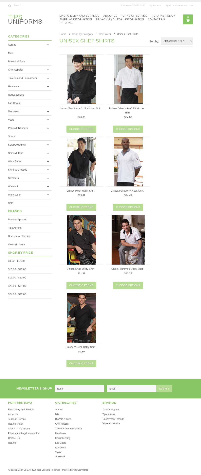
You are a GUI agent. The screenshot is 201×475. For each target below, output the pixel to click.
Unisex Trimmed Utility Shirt (127, 268)
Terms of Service (134, 15)
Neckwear (14, 111)
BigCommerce (81, 470)
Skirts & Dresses (17, 169)
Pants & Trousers (18, 128)
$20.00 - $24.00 (17, 285)
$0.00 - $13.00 (16, 260)
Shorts (12, 136)
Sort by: (154, 41)
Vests (11, 119)
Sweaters (13, 178)
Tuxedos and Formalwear (22, 78)
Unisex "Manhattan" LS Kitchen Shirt (80, 108)
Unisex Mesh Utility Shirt (80, 190)
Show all (60, 456)
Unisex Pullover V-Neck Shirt (127, 190)
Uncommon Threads (19, 236)
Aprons (12, 44)
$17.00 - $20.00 (17, 277)
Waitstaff (13, 186)
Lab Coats (14, 103)
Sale (10, 203)
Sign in (168, 5)
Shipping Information (76, 19)
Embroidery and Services (79, 15)
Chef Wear (105, 34)
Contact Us (156, 19)
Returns (66, 23)
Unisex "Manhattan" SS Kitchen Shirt (127, 110)
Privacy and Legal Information (120, 19)
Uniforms (25, 20)
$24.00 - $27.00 (17, 294)
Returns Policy (163, 15)
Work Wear (14, 194)
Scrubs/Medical (17, 144)
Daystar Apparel (17, 219)
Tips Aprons (15, 227)
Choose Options (81, 129)
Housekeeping (16, 94)
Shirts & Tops (15, 153)
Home (63, 34)
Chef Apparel (15, 69)
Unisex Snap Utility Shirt (80, 268)
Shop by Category (82, 34)
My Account (155, 5)
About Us (110, 15)
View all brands (17, 244)
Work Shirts (14, 161)
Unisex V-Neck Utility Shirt (80, 346)
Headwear (14, 86)
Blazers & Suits (17, 61)
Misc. (11, 53)
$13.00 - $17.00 (17, 269)
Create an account (184, 5)
